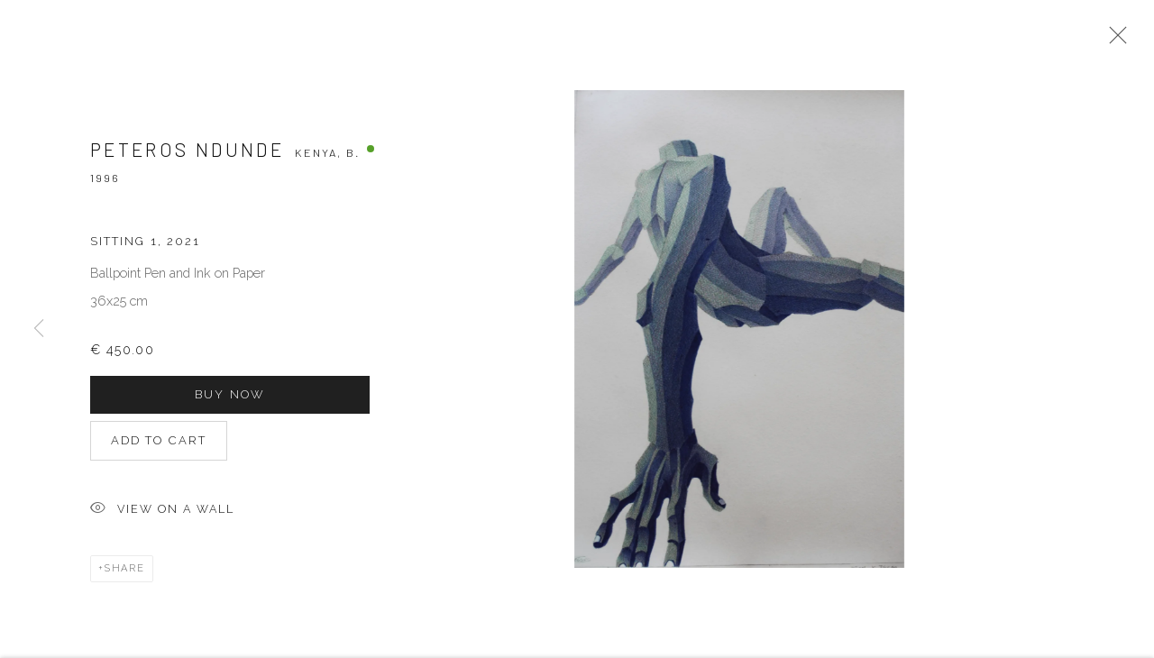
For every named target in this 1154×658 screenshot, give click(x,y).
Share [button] (125, 574)
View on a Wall (162, 515)
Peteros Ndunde (187, 154)
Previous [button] (39, 329)
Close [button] (1113, 40)
